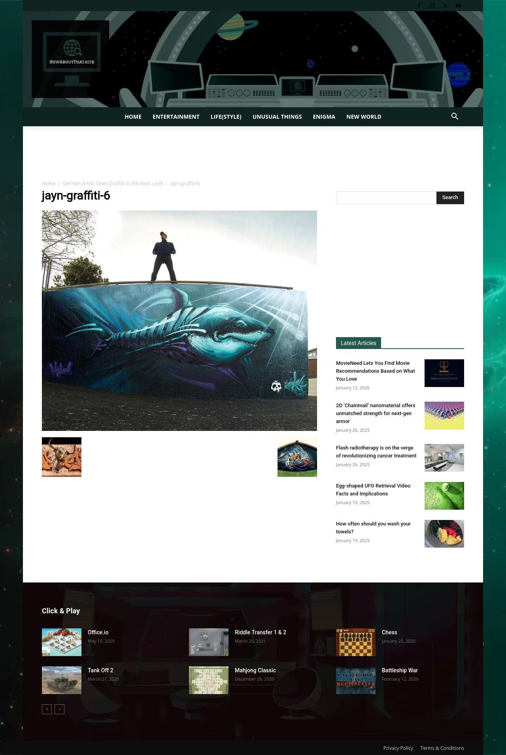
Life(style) (226, 116)
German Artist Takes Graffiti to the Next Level (113, 183)
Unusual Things (277, 116)
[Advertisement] (253, 153)
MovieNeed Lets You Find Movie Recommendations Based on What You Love (375, 371)
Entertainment (176, 116)
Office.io (98, 632)
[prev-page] (47, 709)
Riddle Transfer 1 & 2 (260, 632)
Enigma (324, 116)
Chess (389, 632)
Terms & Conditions (442, 748)
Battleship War (400, 670)
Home (133, 116)
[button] (454, 117)
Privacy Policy (398, 748)
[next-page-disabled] (59, 709)
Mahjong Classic (255, 670)
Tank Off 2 (100, 670)
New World (363, 116)
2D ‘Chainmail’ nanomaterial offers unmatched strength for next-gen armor (375, 413)
